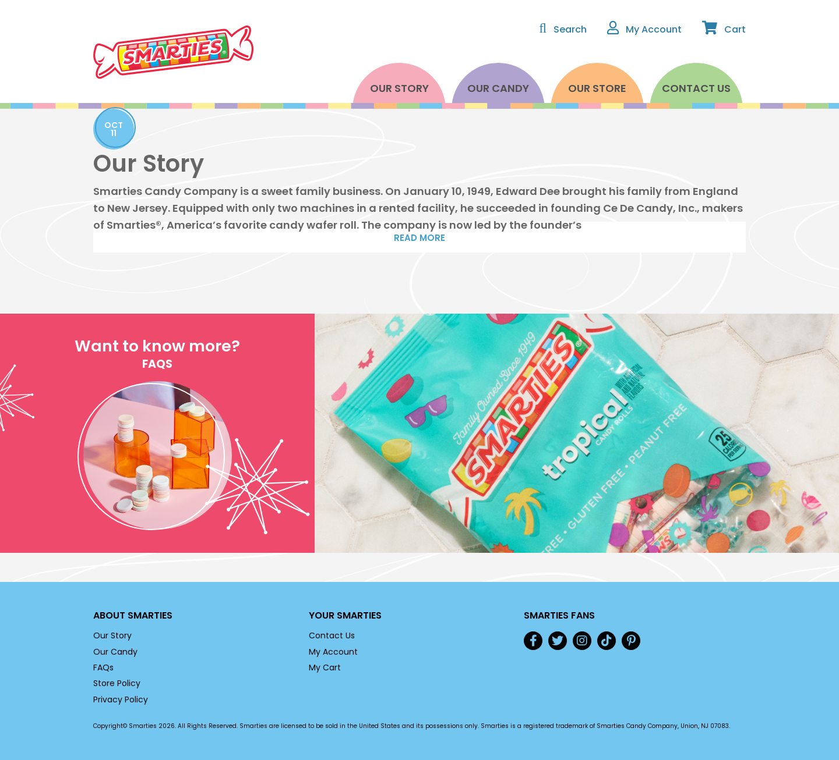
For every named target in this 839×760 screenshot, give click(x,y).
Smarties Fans (559, 615)
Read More (419, 238)
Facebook (533, 640)
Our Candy (498, 88)
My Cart (325, 667)
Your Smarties (345, 615)
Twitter (557, 640)
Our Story (399, 88)
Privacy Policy (120, 699)
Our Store (597, 88)
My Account (333, 652)
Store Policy (116, 683)
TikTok (606, 640)
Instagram (582, 640)
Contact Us (696, 88)
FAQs (103, 667)
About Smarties (132, 615)
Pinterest (631, 640)
